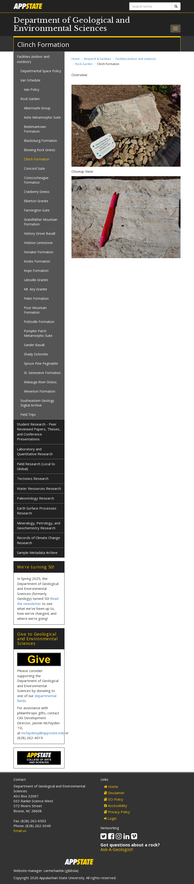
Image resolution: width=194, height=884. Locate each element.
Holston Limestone (38, 242)
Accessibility (115, 805)
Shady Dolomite (36, 354)
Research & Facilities (97, 59)
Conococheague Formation (36, 180)
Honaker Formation (38, 252)
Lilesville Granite (36, 280)
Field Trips (28, 414)
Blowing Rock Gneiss (39, 150)
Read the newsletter (37, 601)
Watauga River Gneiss (40, 382)
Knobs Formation (37, 261)
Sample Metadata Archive (37, 552)
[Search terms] (150, 6)
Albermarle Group (37, 108)
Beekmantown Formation (35, 128)
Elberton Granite (36, 201)
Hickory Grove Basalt (39, 233)
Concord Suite (34, 168)
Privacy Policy (117, 811)
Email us (19, 830)
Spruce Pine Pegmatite (41, 363)
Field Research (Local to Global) (36, 466)
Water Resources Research (39, 488)
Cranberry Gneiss (36, 191)
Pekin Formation (36, 298)
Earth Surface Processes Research (36, 510)
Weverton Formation (39, 391)
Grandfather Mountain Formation (40, 221)
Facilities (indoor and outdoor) (136, 59)
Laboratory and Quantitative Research (35, 451)
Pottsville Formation (39, 321)
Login (110, 818)
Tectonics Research (32, 478)
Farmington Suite (37, 210)
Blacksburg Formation (40, 140)
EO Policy (113, 799)
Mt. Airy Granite (35, 289)
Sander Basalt (34, 345)
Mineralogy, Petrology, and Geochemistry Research (38, 525)
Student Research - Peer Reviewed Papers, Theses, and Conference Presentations (38, 431)
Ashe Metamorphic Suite (42, 117)
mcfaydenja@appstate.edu (42, 733)
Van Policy (31, 89)
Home (75, 59)
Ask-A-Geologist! (116, 849)
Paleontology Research (35, 498)
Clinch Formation (36, 159)
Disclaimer (114, 792)
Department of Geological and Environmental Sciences (71, 24)
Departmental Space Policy (40, 71)
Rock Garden (83, 64)
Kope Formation (36, 270)
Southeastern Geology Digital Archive (37, 402)
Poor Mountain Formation (35, 310)
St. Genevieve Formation (42, 372)
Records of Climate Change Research (38, 540)
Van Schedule (30, 80)
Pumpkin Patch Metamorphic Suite (38, 333)
